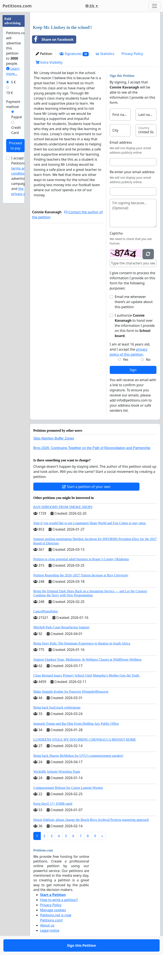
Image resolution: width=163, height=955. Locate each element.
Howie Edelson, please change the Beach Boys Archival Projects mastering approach (91, 820)
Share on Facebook (52, 39)
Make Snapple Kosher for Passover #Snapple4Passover (70, 691)
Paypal (16, 117)
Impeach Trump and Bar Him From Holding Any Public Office (76, 723)
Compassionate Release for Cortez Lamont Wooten (68, 787)
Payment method (13, 104)
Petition (44, 53)
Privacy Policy (132, 53)
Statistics (105, 53)
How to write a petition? (59, 899)
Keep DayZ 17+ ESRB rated (52, 803)
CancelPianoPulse (45, 611)
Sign (132, 370)
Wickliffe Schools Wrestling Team (56, 771)
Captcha (116, 233)
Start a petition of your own (86, 486)
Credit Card (16, 130)
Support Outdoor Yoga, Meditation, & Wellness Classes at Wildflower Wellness (87, 659)
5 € (13, 82)
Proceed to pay (15, 145)
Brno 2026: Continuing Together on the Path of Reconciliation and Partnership (91, 448)
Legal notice (49, 930)
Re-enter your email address (132, 172)
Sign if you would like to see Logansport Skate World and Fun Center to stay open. (89, 523)
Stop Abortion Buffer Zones (53, 438)
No (148, 359)
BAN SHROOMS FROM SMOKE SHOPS (62, 507)
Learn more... (13, 71)
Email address (121, 142)
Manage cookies (53, 910)
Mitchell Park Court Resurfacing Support (61, 627)
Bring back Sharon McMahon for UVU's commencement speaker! (78, 755)
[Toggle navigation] (154, 6)
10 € (9, 92)
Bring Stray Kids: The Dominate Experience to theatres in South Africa (81, 643)
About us (47, 925)
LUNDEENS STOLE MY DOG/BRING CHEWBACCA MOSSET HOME (84, 739)
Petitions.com (17, 6)
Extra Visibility (49, 62)
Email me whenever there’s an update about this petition (134, 301)
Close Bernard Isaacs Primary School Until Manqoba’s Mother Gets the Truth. (86, 675)
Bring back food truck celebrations (56, 707)
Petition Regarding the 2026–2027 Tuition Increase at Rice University (80, 575)
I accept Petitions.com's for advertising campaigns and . (23, 176)
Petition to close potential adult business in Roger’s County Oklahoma (81, 559)
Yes (125, 359)
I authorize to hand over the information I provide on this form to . (135, 325)
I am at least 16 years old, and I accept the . (130, 349)
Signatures (74, 53)
